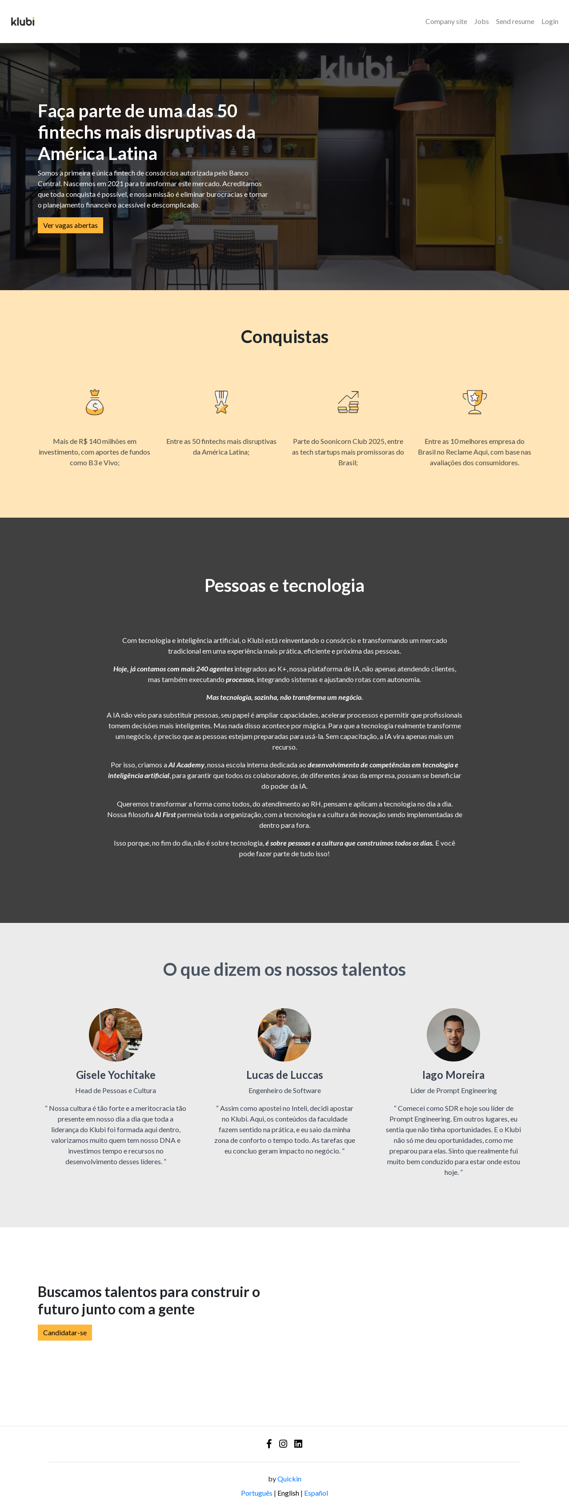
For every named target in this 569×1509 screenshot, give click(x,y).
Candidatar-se (65, 1332)
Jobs (481, 21)
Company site (446, 21)
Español (316, 1493)
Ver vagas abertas (70, 225)
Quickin (289, 1478)
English (288, 1493)
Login (549, 21)
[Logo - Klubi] (22, 21)
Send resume (515, 21)
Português (256, 1493)
